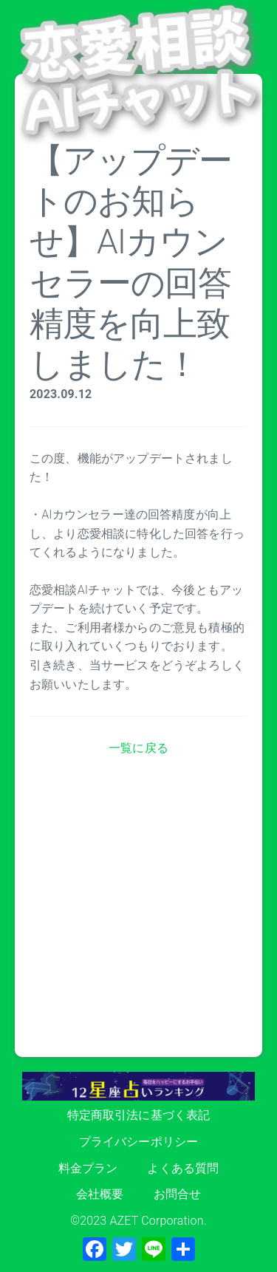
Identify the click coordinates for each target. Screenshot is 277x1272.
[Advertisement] (138, 918)
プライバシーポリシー (139, 1142)
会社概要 (100, 1194)
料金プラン (88, 1168)
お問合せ (178, 1194)
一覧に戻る (138, 748)
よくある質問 (183, 1168)
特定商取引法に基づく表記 (139, 1115)
